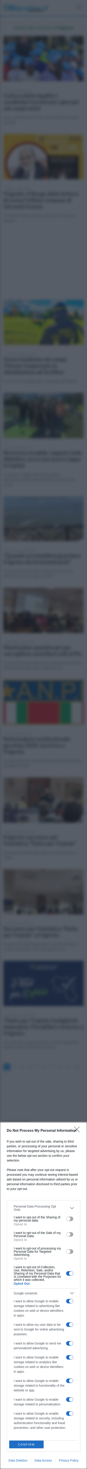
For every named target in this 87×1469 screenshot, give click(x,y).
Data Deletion (18, 1460)
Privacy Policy (68, 1460)
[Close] (78, 1131)
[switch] (69, 1219)
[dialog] (43, 1295)
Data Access (43, 1460)
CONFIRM (26, 1444)
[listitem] (43, 1208)
